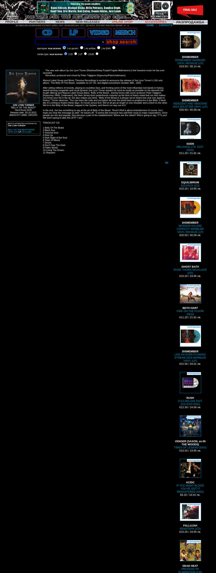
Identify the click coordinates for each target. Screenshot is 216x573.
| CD (70, 54)
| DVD (91, 54)
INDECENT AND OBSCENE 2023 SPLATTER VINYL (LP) (190, 91)
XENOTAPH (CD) (190, 516)
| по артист (72, 48)
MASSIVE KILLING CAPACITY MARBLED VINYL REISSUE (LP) (190, 215)
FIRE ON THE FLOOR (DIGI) (190, 300)
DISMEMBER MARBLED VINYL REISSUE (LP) (190, 48)
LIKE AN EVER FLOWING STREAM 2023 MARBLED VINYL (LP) (190, 344)
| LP (80, 54)
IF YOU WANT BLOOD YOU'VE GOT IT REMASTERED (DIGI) (190, 476)
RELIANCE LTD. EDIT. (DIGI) (190, 135)
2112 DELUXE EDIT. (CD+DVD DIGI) (190, 389)
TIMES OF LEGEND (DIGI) (190, 432)
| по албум (89, 48)
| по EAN (106, 48)
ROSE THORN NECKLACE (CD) (190, 258)
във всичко (54, 48)
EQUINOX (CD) (190, 174)
